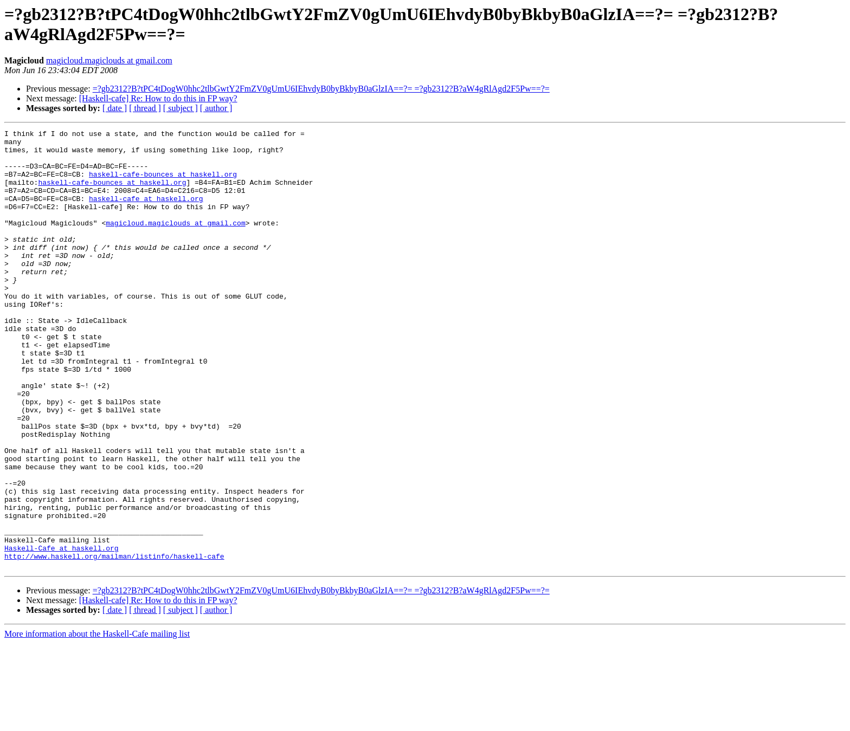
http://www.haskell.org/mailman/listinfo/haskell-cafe (114, 642)
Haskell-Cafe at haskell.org (61, 632)
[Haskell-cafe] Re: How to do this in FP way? (158, 98)
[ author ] (216, 108)
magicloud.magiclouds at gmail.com (109, 60)
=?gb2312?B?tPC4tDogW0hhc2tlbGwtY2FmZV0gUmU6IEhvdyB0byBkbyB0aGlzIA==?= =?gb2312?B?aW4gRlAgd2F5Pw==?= (321, 88)
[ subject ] (180, 108)
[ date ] (114, 108)
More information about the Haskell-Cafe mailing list (97, 721)
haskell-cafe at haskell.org (146, 213)
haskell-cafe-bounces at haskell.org (163, 184)
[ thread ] (145, 108)
